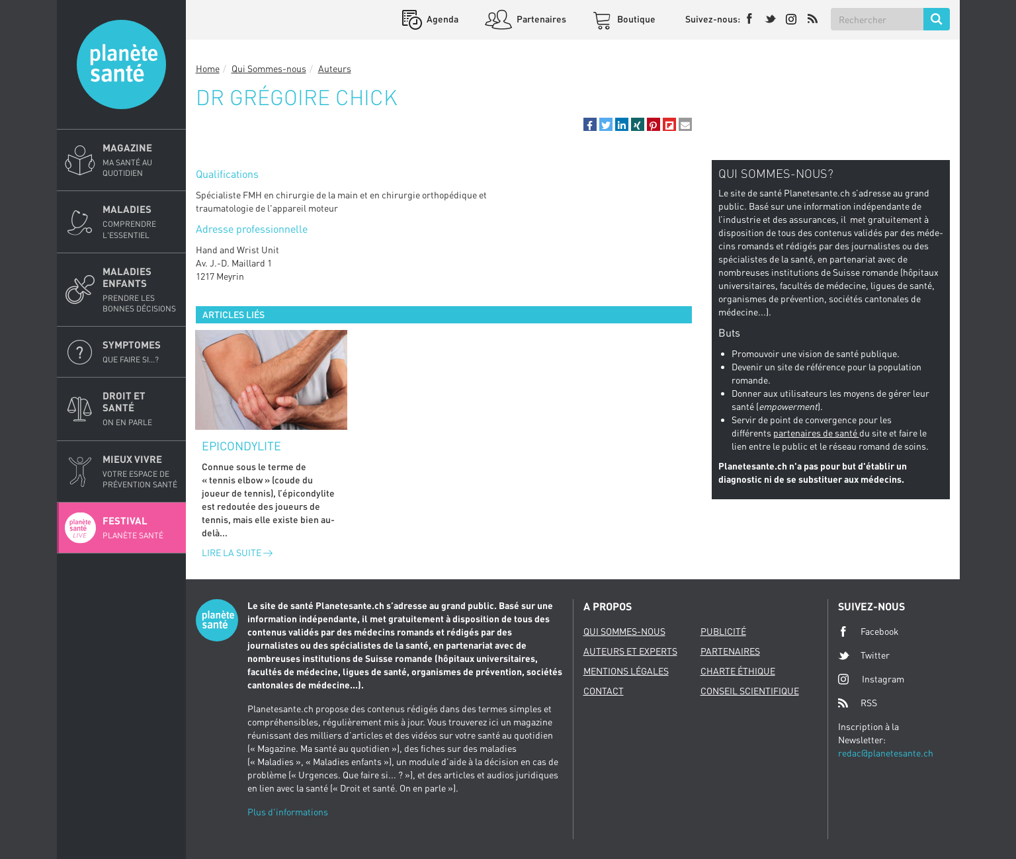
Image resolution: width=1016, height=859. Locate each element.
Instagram (871, 678)
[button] (590, 124)
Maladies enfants (140, 289)
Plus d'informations (287, 811)
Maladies (140, 221)
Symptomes (140, 352)
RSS (857, 703)
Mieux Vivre (140, 471)
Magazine (140, 160)
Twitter (864, 655)
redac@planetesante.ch (885, 752)
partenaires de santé (816, 432)
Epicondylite (241, 445)
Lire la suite (237, 552)
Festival (140, 527)
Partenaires (540, 18)
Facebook (868, 631)
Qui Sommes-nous (269, 68)
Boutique (635, 18)
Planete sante (121, 64)
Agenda (441, 18)
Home (208, 68)
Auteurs (334, 68)
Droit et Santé (140, 408)
